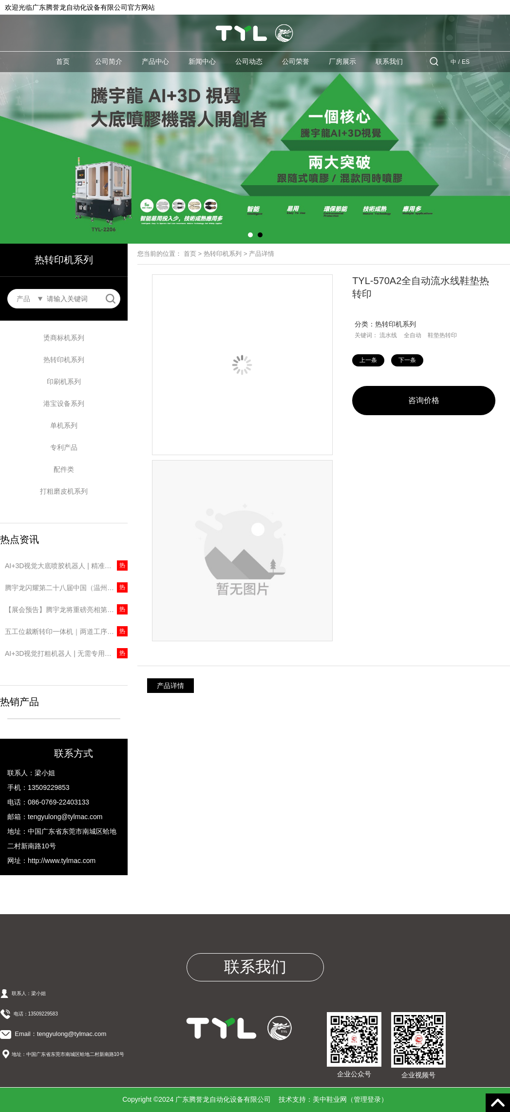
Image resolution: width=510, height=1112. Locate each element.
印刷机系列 (64, 381)
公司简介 (108, 61)
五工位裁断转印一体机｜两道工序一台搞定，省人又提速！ (66, 631)
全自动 (412, 335)
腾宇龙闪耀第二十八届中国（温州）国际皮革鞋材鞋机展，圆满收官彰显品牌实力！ (66, 588)
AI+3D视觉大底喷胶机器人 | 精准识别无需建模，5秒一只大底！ (66, 566)
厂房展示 (342, 61)
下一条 (407, 360)
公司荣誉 (295, 61)
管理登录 (367, 1099)
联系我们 (389, 61)
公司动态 (249, 61)
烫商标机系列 (63, 338)
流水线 (388, 335)
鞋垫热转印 (442, 335)
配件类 (64, 469)
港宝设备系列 (63, 403)
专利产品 (63, 447)
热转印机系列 (63, 360)
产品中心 (155, 61)
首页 (63, 61)
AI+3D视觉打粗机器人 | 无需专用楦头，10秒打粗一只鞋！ (66, 653)
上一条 (368, 360)
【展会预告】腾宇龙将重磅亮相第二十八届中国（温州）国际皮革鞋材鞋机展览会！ (66, 610)
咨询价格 (423, 400)
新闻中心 (202, 61)
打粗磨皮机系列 (64, 491)
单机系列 (63, 425)
